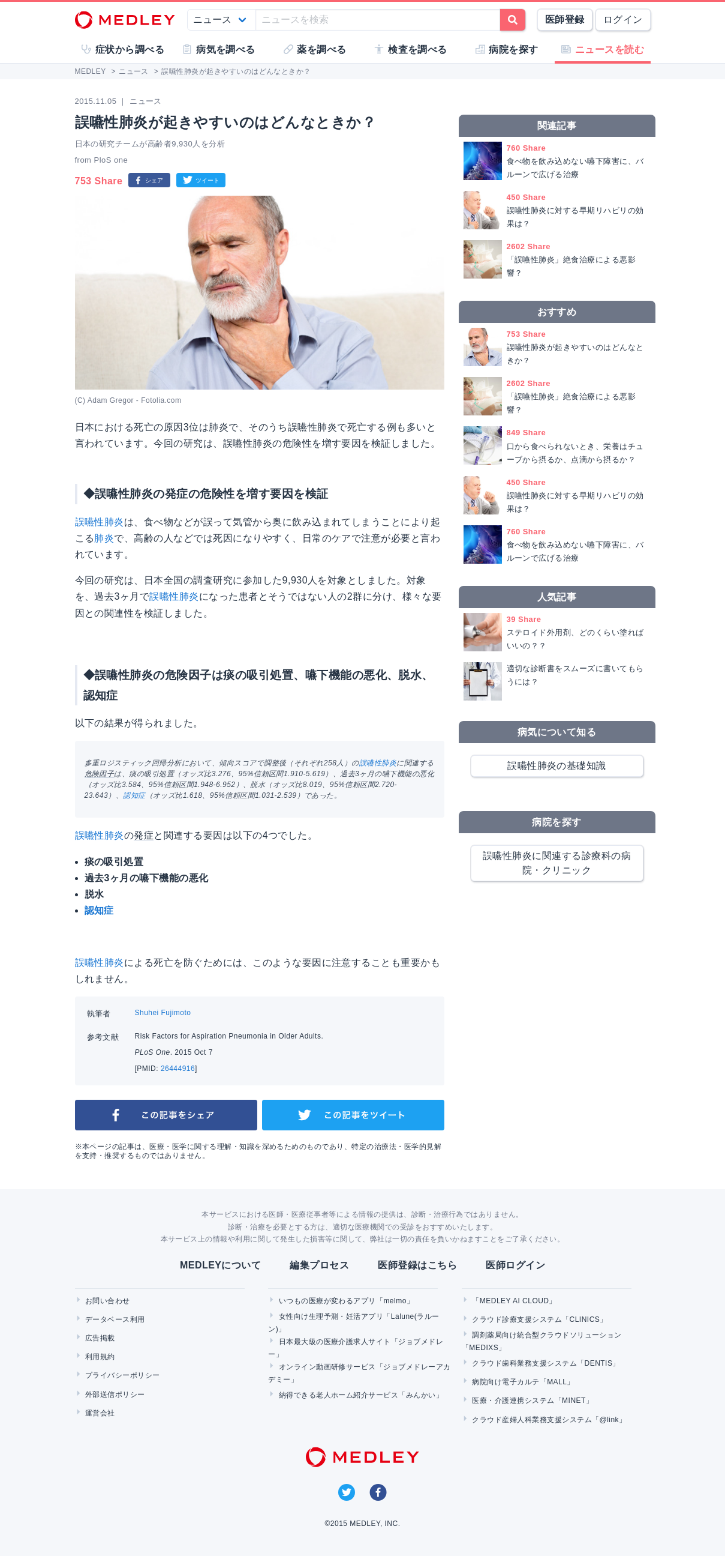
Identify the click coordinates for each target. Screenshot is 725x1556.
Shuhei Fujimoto (163, 1013)
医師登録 (565, 19)
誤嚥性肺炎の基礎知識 (556, 766)
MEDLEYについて (220, 1265)
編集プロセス (319, 1265)
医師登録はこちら (417, 1265)
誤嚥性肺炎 (99, 522)
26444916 (178, 1068)
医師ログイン (515, 1265)
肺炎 (104, 538)
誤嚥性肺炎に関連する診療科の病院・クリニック (557, 863)
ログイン (623, 19)
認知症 (134, 795)
